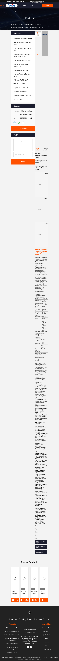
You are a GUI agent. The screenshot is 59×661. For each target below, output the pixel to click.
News (46, 638)
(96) (22, 49)
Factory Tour (46, 631)
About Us (9, 6)
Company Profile (47, 628)
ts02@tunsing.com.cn (37, 1)
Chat (47, 5)
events (24, 5)
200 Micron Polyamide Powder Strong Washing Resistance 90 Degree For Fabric (34, 593)
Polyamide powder (29, 24)
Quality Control (47, 635)
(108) (18, 99)
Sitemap (47, 645)
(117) (19, 84)
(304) (22, 60)
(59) (20, 88)
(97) (22, 95)
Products (19, 24)
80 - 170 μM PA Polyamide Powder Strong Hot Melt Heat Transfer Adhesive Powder (44, 593)
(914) (22, 38)
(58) (20, 65)
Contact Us (17, 6)
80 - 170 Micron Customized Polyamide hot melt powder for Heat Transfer (24, 593)
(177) (21, 80)
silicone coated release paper (40, 551)
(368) (21, 75)
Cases (47, 642)
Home (13, 24)
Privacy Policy (47, 649)
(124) (21, 55)
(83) (20, 70)
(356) (22, 43)
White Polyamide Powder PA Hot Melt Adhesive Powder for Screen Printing (15, 593)
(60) (20, 91)
